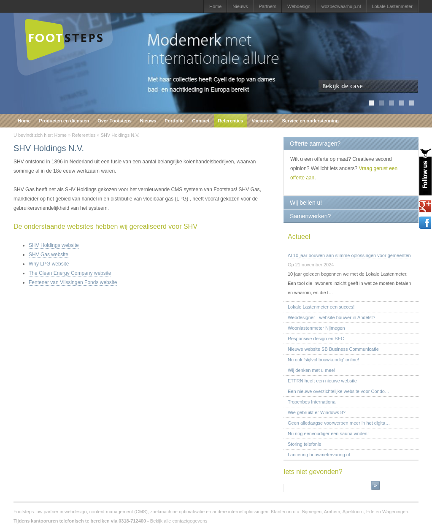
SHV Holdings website (54, 245)
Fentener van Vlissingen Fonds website (73, 282)
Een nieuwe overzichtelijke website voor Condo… (338, 391)
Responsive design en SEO (316, 338)
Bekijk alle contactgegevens (179, 520)
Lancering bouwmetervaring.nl (319, 454)
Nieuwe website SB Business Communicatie (333, 349)
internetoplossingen (248, 511)
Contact (201, 120)
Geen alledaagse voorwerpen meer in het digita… (339, 422)
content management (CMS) (118, 511)
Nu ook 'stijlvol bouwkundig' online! (323, 359)
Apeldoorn (353, 511)
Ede (370, 511)
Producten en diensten (64, 120)
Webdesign (298, 6)
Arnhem (332, 511)
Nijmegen (311, 511)
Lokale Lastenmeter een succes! (321, 306)
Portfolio (174, 120)
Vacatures (262, 120)
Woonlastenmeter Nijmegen (316, 328)
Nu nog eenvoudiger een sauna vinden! (328, 433)
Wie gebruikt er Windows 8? (317, 412)
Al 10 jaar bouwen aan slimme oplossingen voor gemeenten (349, 255)
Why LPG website (49, 264)
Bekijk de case (368, 86)
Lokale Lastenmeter (392, 6)
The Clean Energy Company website (70, 273)
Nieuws (240, 6)
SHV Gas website (48, 254)
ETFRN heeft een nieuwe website (322, 380)
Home (215, 6)
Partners (267, 6)
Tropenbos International (312, 401)
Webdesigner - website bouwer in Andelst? (331, 317)
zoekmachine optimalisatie (177, 511)
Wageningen (395, 511)
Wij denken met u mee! (311, 370)
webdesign (76, 511)
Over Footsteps (114, 120)
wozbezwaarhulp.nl (341, 6)
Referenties (230, 120)
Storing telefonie (304, 444)
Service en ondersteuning (310, 120)
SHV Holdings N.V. (120, 135)
